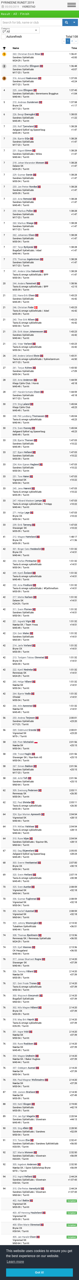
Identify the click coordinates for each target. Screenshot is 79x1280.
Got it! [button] (39, 1272)
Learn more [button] (15, 1261)
